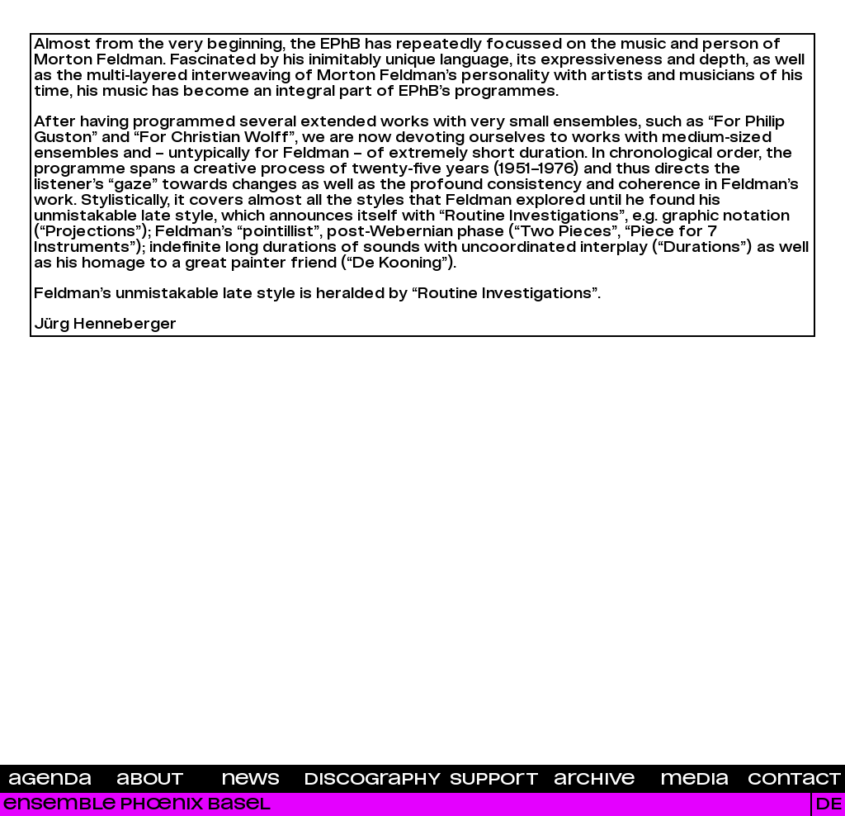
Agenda (50, 779)
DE (828, 804)
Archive (594, 779)
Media (694, 779)
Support (494, 779)
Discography (372, 779)
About (150, 779)
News (250, 779)
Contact (795, 779)
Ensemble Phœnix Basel (137, 804)
